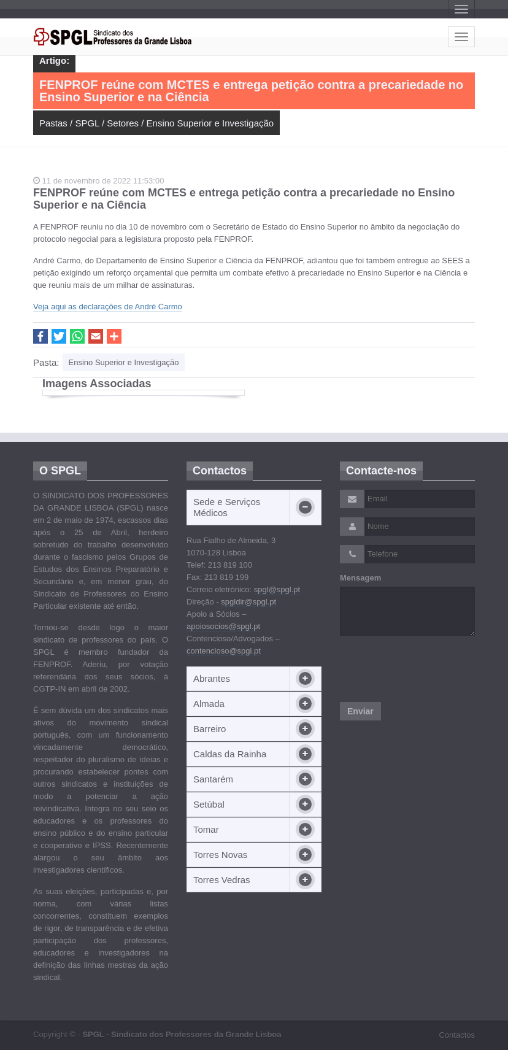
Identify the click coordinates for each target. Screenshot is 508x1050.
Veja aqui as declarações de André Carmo (107, 306)
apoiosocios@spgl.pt (223, 626)
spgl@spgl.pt (277, 589)
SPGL (87, 123)
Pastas (53, 123)
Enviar (360, 711)
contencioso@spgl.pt (224, 650)
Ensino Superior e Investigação (210, 123)
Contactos (457, 1035)
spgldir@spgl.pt (248, 601)
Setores (123, 123)
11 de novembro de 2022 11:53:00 (98, 181)
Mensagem (360, 577)
